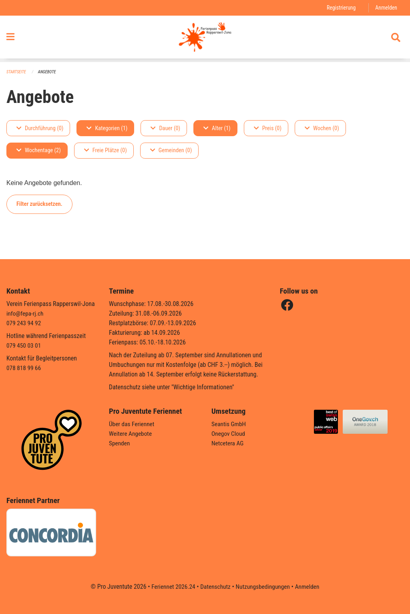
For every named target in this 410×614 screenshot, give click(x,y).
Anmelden (385, 7)
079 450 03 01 (24, 345)
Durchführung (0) (39, 128)
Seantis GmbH (229, 424)
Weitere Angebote (131, 433)
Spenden (120, 443)
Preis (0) (267, 128)
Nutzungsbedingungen (263, 586)
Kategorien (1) (106, 128)
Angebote (48, 72)
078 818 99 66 (24, 368)
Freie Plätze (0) (105, 150)
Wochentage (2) (38, 150)
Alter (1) (217, 128)
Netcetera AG (228, 443)
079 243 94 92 (24, 323)
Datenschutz (215, 586)
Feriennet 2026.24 (171, 586)
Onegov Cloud (229, 433)
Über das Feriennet (132, 424)
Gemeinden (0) (171, 150)
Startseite (16, 72)
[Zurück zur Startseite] (205, 39)
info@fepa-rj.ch (25, 313)
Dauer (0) (165, 128)
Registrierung (340, 7)
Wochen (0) (322, 128)
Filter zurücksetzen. (39, 204)
